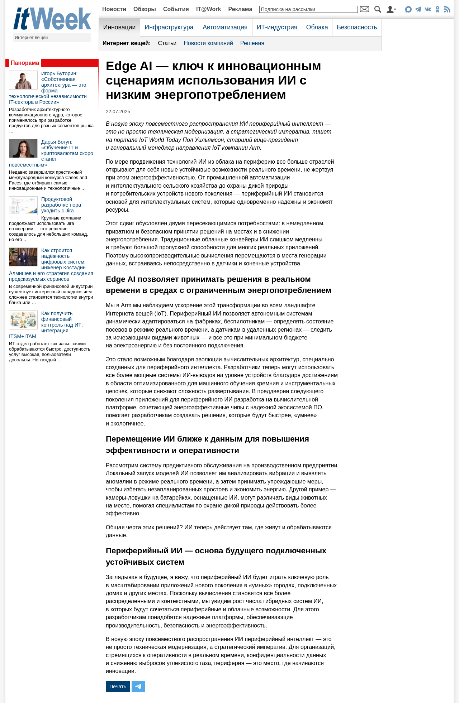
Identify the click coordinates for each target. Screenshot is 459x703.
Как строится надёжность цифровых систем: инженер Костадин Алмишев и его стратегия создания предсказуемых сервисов (51, 264)
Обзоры (144, 9)
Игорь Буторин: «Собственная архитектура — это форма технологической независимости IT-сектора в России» (48, 88)
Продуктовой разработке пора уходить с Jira (61, 204)
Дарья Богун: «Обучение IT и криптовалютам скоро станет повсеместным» (51, 153)
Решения (252, 43)
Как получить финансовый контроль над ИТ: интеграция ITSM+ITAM (46, 324)
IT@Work (208, 9)
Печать (117, 686)
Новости (114, 9)
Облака (317, 27)
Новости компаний (208, 43)
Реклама (240, 9)
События (176, 9)
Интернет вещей (31, 37)
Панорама (25, 63)
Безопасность (357, 27)
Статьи (167, 43)
